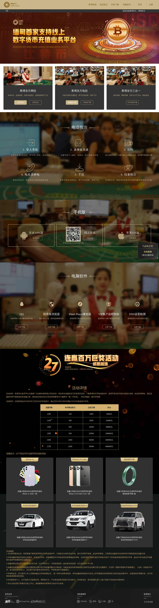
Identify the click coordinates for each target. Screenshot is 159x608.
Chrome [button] (82, 601)
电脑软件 (127, 4)
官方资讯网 (148, 602)
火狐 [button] (102, 601)
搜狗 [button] (92, 601)
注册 (151, 4)
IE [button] (110, 601)
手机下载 (115, 4)
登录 (140, 4)
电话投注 (104, 4)
